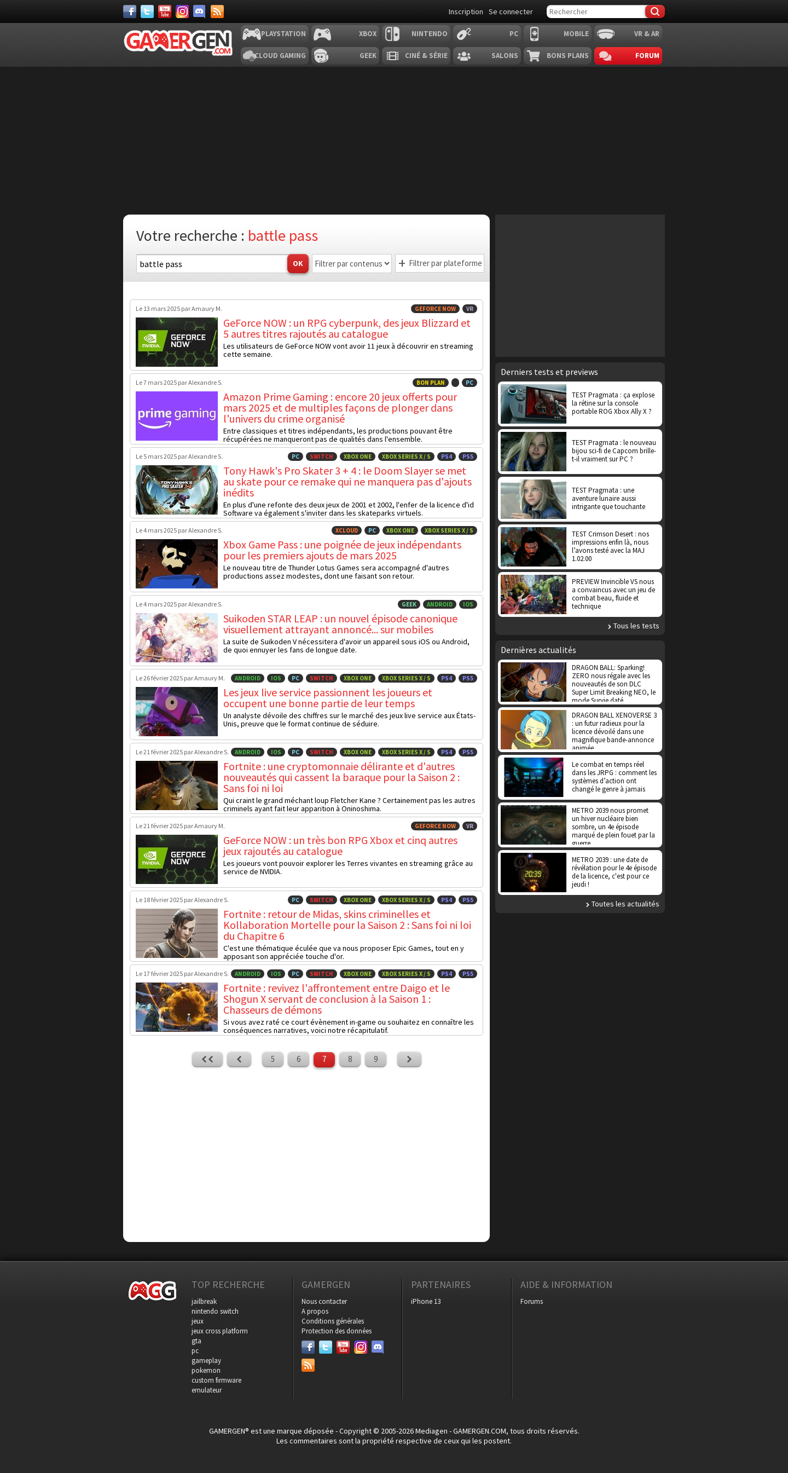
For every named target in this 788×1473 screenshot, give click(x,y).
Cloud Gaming (280, 55)
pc (195, 1350)
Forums (531, 1301)
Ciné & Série (426, 55)
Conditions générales (333, 1321)
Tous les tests (636, 626)
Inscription (466, 11)
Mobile (576, 33)
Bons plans (568, 55)
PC (513, 33)
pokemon (206, 1370)
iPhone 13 (426, 1301)
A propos (315, 1311)
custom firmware (216, 1380)
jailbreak (204, 1301)
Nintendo (430, 33)
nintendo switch (215, 1311)
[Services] (217, 11)
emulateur (207, 1390)
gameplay (206, 1360)
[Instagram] (182, 11)
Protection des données (337, 1331)
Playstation (283, 33)
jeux (198, 1321)
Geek (368, 55)
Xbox (367, 33)
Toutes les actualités (625, 904)
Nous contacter (324, 1301)
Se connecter (511, 11)
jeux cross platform (220, 1331)
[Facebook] (129, 11)
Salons (504, 55)
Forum (647, 55)
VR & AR (646, 33)
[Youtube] (164, 11)
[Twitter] (147, 11)
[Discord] (199, 11)
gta (196, 1340)
